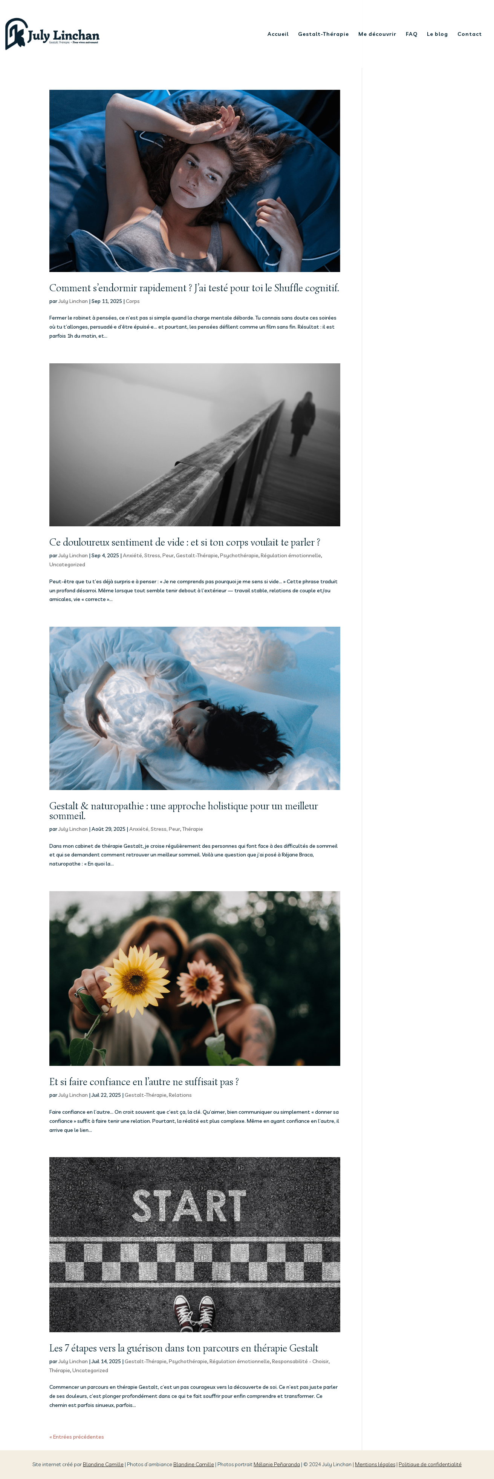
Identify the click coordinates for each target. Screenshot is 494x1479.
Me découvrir (377, 34)
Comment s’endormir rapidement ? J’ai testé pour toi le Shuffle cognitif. (194, 288)
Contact (469, 34)
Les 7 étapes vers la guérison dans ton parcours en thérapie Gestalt (183, 1348)
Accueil (278, 34)
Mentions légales (375, 1464)
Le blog (437, 34)
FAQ (412, 34)
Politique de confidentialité (430, 1464)
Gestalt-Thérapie (323, 34)
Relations (180, 1095)
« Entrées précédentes (76, 1436)
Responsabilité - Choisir (300, 1361)
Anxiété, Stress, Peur (148, 555)
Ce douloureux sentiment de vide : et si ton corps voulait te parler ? (184, 542)
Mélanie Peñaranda (277, 1464)
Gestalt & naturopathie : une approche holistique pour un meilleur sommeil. (183, 811)
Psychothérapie (239, 555)
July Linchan (73, 301)
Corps (133, 301)
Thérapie (192, 829)
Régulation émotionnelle (291, 555)
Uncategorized (67, 564)
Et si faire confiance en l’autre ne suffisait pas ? (144, 1082)
